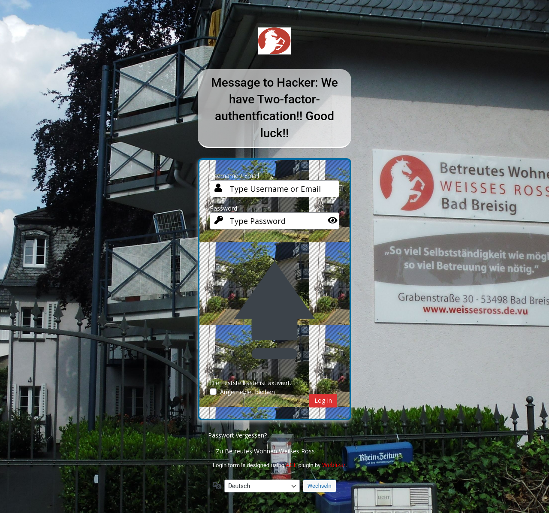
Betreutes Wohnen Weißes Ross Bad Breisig (274, 47)
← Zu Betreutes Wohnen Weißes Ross (261, 451)
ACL (291, 465)
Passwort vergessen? (237, 435)
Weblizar (334, 465)
